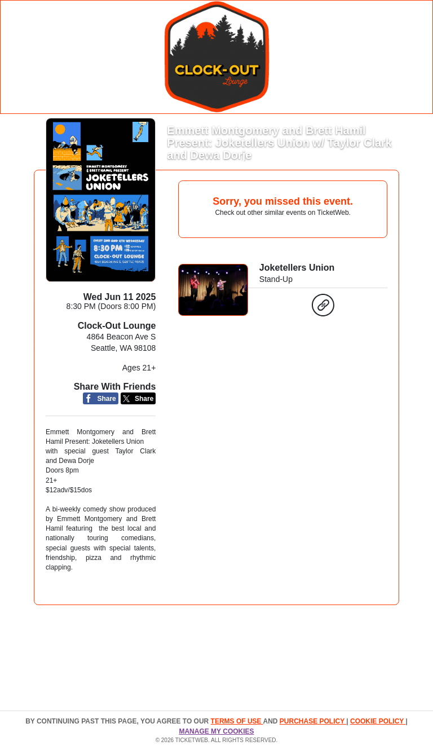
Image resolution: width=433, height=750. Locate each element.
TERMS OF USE (237, 721)
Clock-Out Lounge (117, 325)
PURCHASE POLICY (313, 721)
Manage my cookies (216, 731)
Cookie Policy (377, 721)
